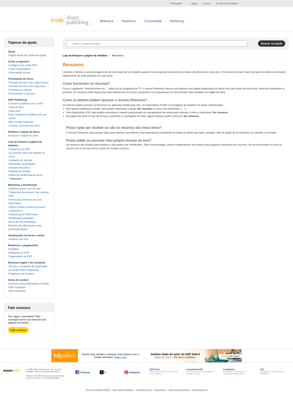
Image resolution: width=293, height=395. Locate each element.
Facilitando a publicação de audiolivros (271, 371)
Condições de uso (143, 390)
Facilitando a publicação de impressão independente (235, 371)
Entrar (207, 3)
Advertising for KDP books (23, 214)
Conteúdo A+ (16, 210)
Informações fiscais (19, 72)
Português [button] (178, 3)
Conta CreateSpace (20, 68)
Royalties (14, 249)
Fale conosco (18, 330)
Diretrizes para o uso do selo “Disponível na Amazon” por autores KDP (29, 192)
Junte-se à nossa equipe (179, 390)
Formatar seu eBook (20, 89)
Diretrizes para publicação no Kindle (29, 283)
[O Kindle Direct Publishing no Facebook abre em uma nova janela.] (82, 372)
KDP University (17, 290)
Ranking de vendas (19, 171)
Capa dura (14, 110)
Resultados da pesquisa (22, 163)
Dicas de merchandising (22, 221)
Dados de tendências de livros (25, 175)
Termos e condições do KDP (98, 390)
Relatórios (129, 21)
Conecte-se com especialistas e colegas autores (200, 371)
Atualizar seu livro (19, 239)
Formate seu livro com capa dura (27, 86)
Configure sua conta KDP (23, 65)
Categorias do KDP (19, 149)
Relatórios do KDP (19, 252)
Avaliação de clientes (20, 160)
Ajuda (194, 3)
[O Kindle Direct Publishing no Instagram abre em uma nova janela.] (132, 372)
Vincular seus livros (19, 167)
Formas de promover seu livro (25, 199)
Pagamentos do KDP (20, 256)
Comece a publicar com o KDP (26, 103)
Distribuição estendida (21, 218)
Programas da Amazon (21, 273)
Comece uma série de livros (24, 125)
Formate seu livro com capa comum (29, 82)
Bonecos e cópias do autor (23, 135)
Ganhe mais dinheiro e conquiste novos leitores (164, 371)
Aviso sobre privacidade (123, 390)
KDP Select (15, 203)
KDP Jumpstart (17, 287)
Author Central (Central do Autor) (27, 207)
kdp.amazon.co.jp (199, 390)
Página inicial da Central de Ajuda (27, 55)
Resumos (16, 178)
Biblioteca (106, 21)
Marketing (177, 21)
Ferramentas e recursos (22, 93)
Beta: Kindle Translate (21, 121)
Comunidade (153, 21)
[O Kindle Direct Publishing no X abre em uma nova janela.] (107, 372)
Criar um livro (16, 107)
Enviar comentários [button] (229, 3)
